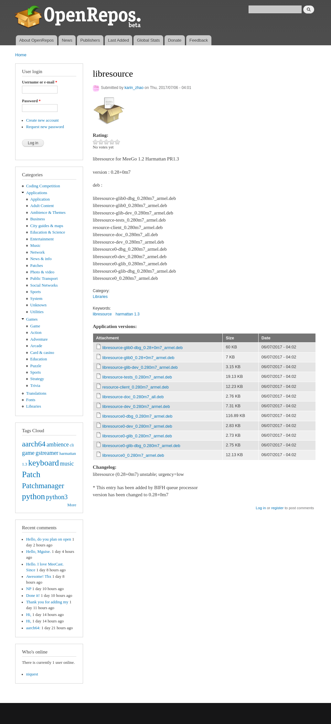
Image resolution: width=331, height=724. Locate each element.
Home (21, 54)
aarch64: (33, 628)
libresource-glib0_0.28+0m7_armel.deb (138, 357)
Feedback (198, 40)
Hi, (28, 614)
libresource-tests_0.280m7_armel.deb (137, 377)
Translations (36, 393)
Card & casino (42, 352)
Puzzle (35, 366)
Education (38, 359)
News (67, 40)
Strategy (37, 379)
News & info (41, 259)
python (33, 496)
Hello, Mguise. (38, 551)
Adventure (39, 339)
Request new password (45, 127)
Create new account (42, 120)
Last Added (118, 40)
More (71, 505)
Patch (31, 474)
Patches (36, 265)
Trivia (35, 385)
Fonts (30, 400)
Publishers (90, 40)
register (277, 508)
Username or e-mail (39, 82)
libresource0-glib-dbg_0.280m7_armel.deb (141, 445)
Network (37, 252)
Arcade (36, 346)
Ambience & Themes (48, 212)
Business (37, 219)
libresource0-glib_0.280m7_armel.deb (137, 435)
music (67, 463)
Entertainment (42, 239)
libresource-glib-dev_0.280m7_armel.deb (140, 367)
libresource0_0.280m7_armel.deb (133, 455)
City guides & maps (46, 226)
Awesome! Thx (38, 576)
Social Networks (44, 285)
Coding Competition (43, 186)
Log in (261, 508)
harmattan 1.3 (128, 314)
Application (40, 199)
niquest (32, 674)
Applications (36, 193)
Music (35, 245)
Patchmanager (43, 485)
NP (28, 589)
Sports (35, 292)
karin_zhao (134, 87)
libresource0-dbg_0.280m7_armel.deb (137, 416)
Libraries (33, 406)
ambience (58, 444)
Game (35, 326)
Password (31, 101)
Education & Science (47, 232)
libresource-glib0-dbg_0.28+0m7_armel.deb (142, 347)
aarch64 (34, 444)
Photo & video (42, 272)
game (28, 453)
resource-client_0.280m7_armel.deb (135, 387)
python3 (57, 496)
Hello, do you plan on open (48, 539)
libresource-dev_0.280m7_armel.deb (136, 406)
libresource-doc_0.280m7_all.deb (133, 396)
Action (36, 332)
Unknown (38, 305)
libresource (102, 314)
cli (72, 445)
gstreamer (47, 453)
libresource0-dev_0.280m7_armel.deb (137, 426)
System (36, 298)
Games (32, 319)
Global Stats (148, 40)
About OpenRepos (36, 40)
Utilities (37, 312)
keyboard (43, 462)
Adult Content (42, 205)
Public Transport (44, 278)
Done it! (33, 595)
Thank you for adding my (47, 602)
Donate (174, 40)
